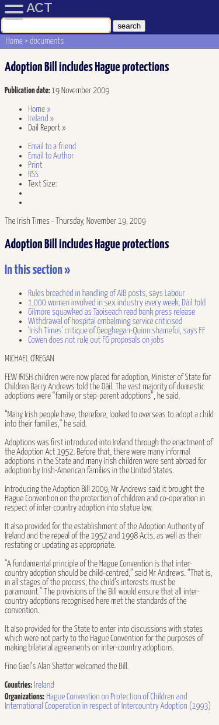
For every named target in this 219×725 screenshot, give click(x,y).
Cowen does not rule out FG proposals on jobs (96, 340)
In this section (37, 270)
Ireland (44, 685)
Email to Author (51, 156)
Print (35, 165)
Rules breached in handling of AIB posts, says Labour (106, 293)
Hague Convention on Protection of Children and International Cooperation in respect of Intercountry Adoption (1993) (108, 701)
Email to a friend (52, 146)
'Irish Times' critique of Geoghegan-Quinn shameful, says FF (116, 330)
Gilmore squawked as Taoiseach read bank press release (111, 312)
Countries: (18, 685)
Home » (39, 109)
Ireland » (41, 118)
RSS (33, 174)
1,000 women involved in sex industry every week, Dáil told (117, 302)
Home (14, 41)
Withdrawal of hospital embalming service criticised (105, 321)
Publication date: (28, 90)
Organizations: (24, 696)
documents (47, 41)
